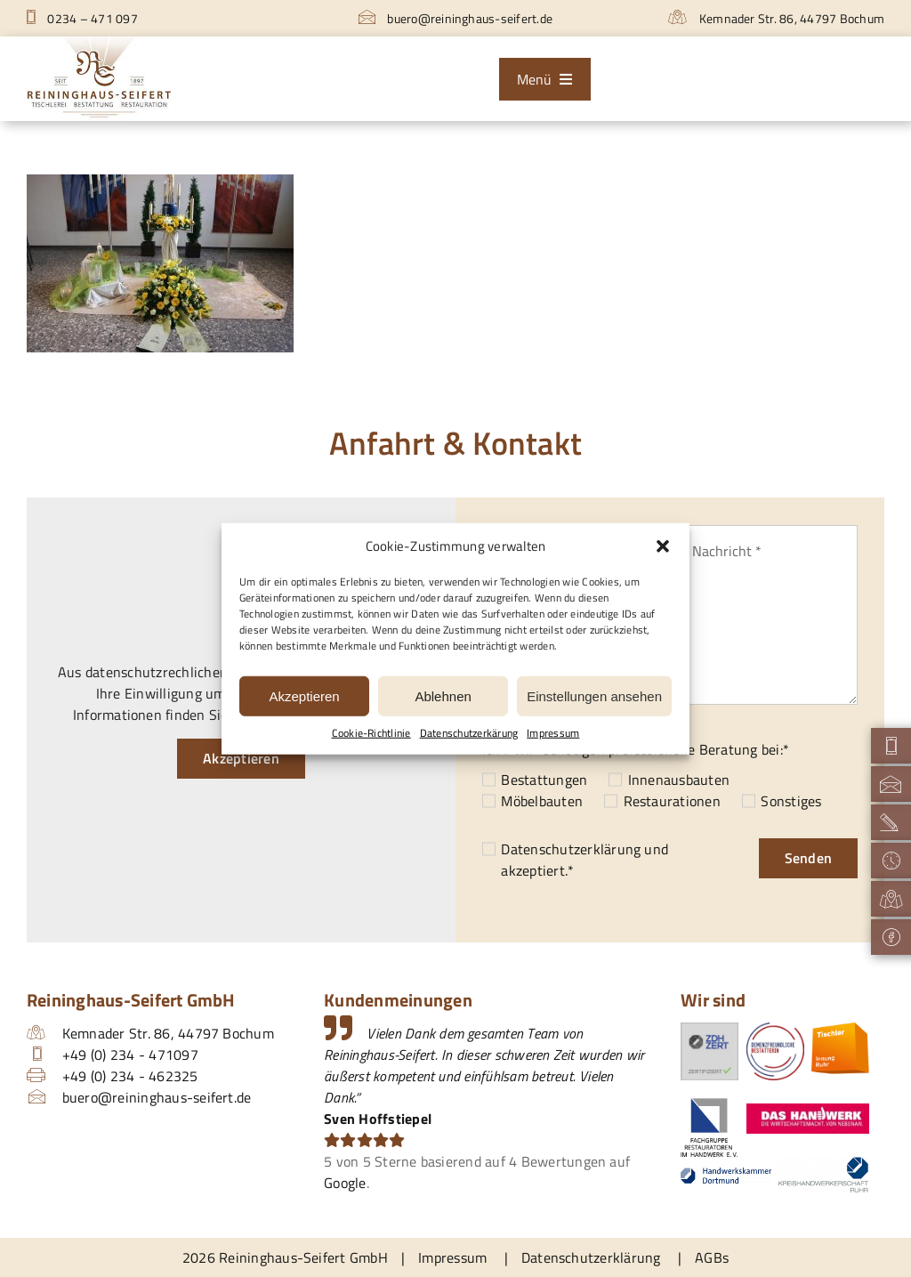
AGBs (712, 1257)
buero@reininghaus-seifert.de (455, 18)
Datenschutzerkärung (469, 733)
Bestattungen (544, 779)
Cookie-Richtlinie (371, 733)
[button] (663, 546)
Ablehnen (443, 695)
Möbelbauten (542, 801)
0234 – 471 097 (82, 18)
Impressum (553, 733)
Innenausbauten (679, 779)
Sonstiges (791, 801)
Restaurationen (672, 801)
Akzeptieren (304, 695)
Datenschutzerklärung (571, 849)
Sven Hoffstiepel (377, 1118)
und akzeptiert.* (584, 859)
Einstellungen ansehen (594, 695)
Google (345, 1182)
